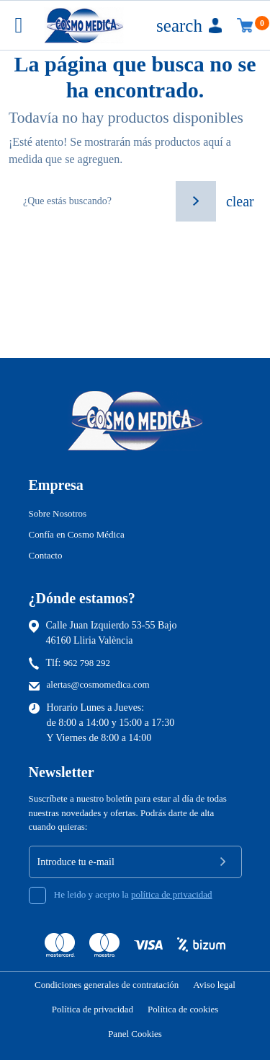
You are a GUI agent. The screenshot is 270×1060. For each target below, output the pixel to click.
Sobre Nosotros (58, 513)
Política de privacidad (92, 1009)
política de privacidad (171, 894)
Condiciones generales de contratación (107, 984)
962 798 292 (86, 662)
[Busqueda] (91, 201)
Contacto (46, 555)
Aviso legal (214, 984)
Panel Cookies (135, 1033)
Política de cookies (183, 1009)
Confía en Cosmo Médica (77, 534)
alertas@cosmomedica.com (98, 684)
